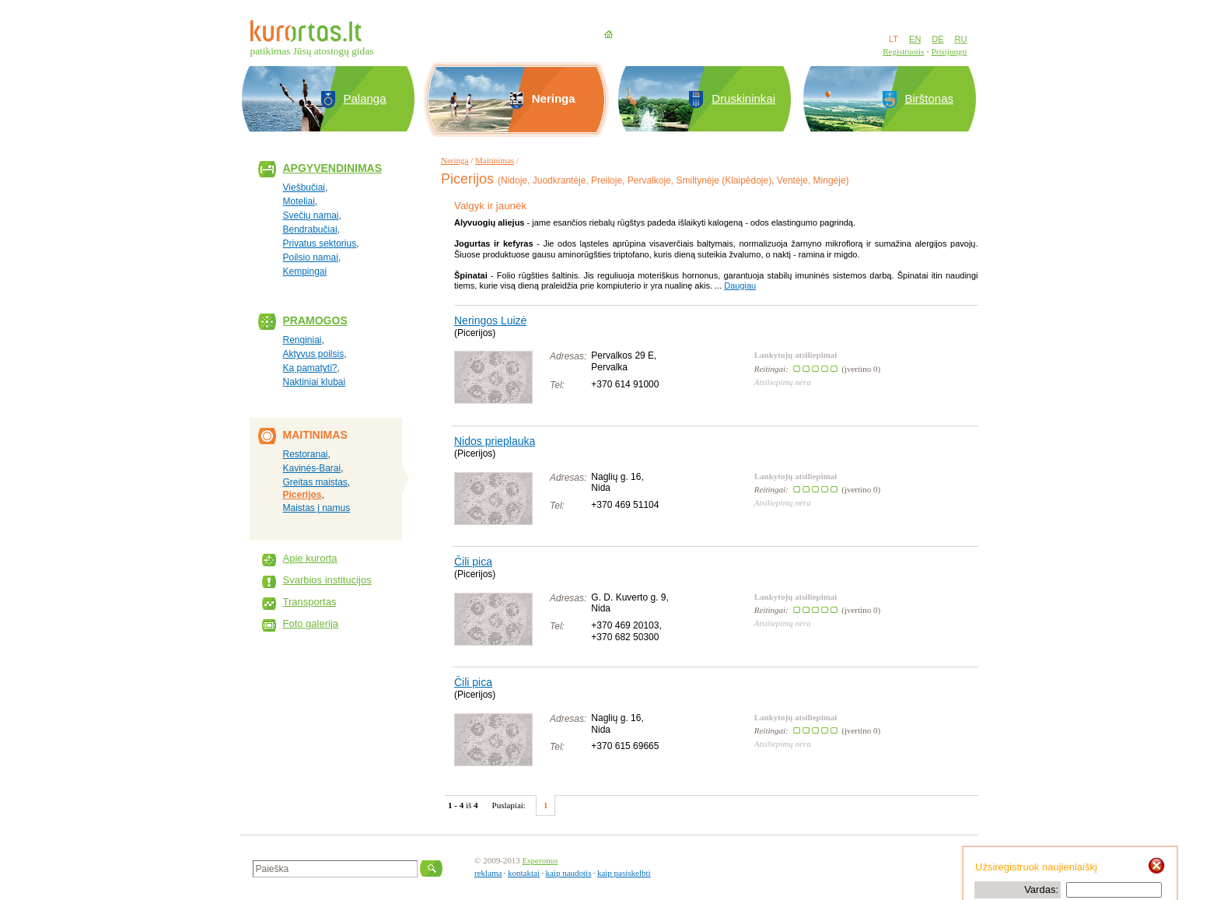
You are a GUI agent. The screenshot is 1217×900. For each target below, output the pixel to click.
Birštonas (929, 98)
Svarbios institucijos (327, 580)
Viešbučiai (304, 187)
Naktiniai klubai (314, 381)
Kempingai (305, 271)
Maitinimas (494, 160)
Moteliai (299, 201)
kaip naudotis (568, 872)
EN (915, 39)
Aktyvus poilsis (313, 353)
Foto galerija (311, 623)
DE (937, 39)
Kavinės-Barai (312, 468)
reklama (488, 872)
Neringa (454, 160)
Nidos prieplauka (494, 441)
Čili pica (473, 561)
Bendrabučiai (310, 229)
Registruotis (903, 51)
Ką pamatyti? (310, 367)
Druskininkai (743, 98)
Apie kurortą (310, 558)
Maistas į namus (317, 508)
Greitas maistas (315, 482)
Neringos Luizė (490, 320)
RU (961, 39)
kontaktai (524, 872)
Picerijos (302, 494)
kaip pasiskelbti (624, 872)
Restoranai (305, 454)
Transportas (310, 602)
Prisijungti (949, 51)
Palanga (365, 98)
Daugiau (740, 285)
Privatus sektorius (320, 243)
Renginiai (302, 339)
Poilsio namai (310, 257)
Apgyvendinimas (333, 168)
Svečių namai (311, 215)
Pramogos (315, 320)
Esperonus (540, 860)
